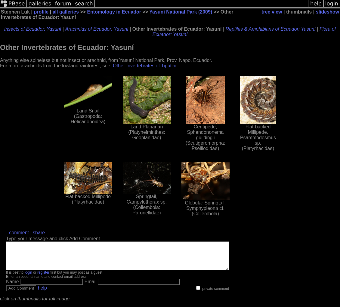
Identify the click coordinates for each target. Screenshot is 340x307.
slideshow (327, 11)
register (43, 278)
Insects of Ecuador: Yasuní (32, 29)
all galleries (66, 11)
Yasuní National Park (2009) (180, 11)
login (28, 278)
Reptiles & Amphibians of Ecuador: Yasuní (271, 29)
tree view (271, 11)
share (39, 232)
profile (41, 11)
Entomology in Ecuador (114, 11)
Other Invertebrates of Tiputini (144, 65)
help (42, 293)
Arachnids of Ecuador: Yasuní (96, 29)
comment (19, 232)
